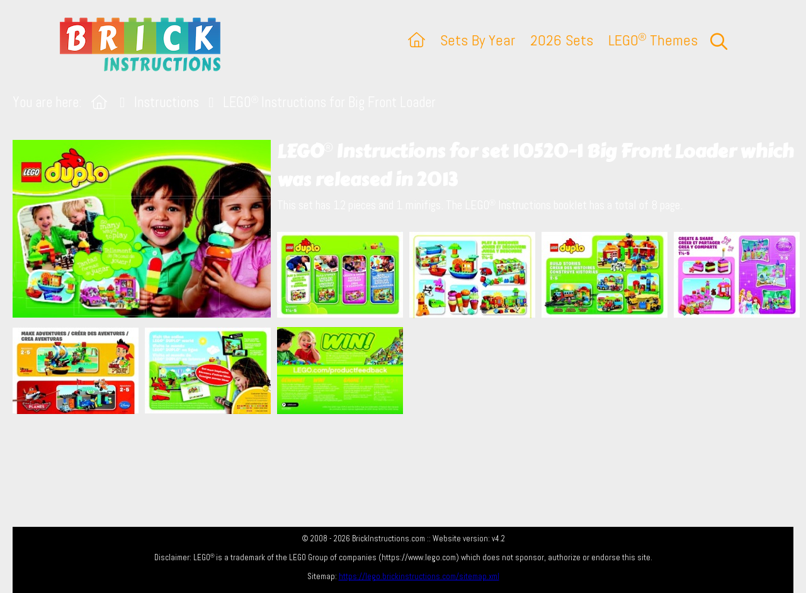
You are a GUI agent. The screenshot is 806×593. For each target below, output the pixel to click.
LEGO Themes (653, 40)
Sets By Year (477, 40)
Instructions (166, 102)
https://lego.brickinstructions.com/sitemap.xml (419, 576)
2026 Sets (561, 40)
